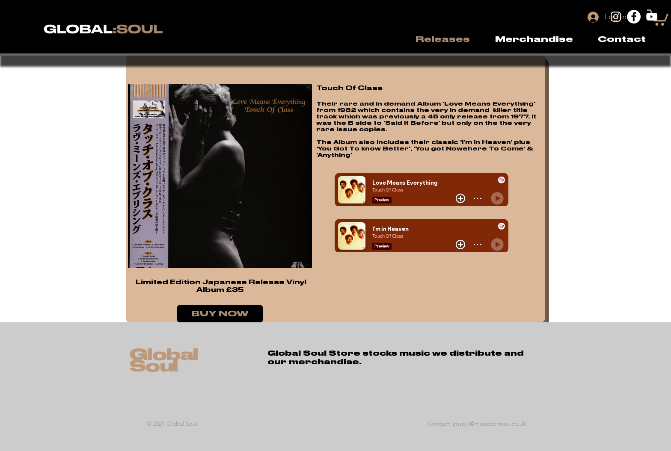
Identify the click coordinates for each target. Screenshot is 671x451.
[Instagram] (616, 17)
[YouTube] (652, 17)
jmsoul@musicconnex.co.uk (489, 423)
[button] (533, 39)
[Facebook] (634, 17)
